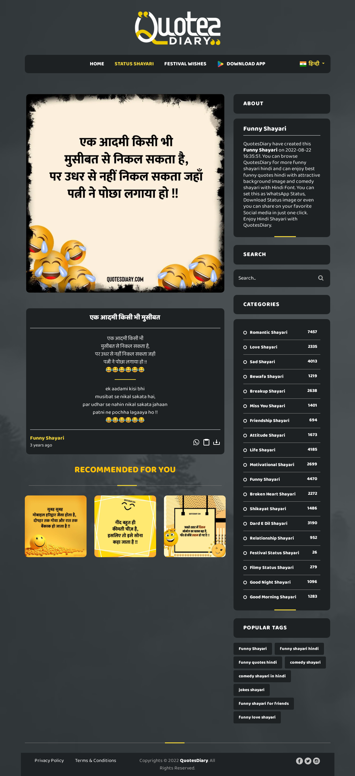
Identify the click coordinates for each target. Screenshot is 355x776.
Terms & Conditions (95, 761)
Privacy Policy (49, 761)
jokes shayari (252, 690)
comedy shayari (305, 662)
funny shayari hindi (299, 648)
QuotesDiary (194, 761)
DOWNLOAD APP (241, 64)
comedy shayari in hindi (262, 676)
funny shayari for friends (264, 703)
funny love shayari (257, 717)
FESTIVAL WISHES (185, 64)
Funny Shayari (47, 438)
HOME (97, 64)
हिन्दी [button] (310, 64)
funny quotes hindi (258, 662)
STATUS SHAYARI (134, 64)
